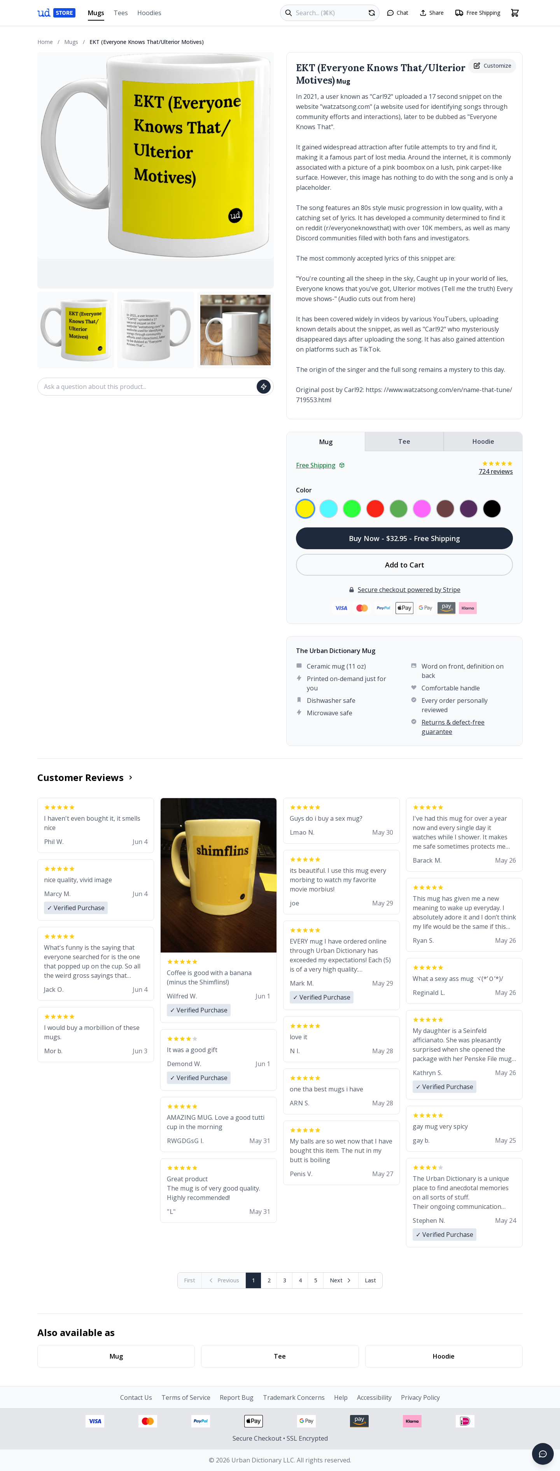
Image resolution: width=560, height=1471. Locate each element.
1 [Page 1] (253, 1280)
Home (45, 42)
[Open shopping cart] (515, 13)
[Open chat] (397, 13)
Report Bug (237, 1397)
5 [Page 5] (315, 1280)
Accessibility (374, 1397)
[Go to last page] (370, 1280)
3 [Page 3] (284, 1280)
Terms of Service (185, 1397)
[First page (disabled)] (190, 1280)
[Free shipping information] (477, 13)
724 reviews (496, 471)
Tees (121, 13)
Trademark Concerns (294, 1397)
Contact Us (136, 1397)
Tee (404, 441)
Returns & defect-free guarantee (453, 727)
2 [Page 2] (269, 1280)
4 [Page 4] (300, 1280)
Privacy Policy (420, 1397)
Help (341, 1397)
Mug (325, 442)
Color (304, 490)
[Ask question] (264, 387)
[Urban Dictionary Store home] (56, 13)
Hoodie (483, 441)
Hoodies (149, 13)
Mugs (96, 15)
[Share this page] (431, 13)
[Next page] (341, 1280)
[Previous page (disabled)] (224, 1280)
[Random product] (372, 13)
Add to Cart (404, 564)
